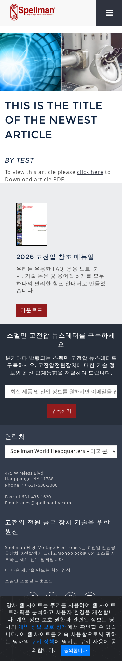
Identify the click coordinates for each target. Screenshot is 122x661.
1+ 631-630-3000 (40, 485)
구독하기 (61, 411)
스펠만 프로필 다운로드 (29, 581)
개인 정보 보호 (37, 626)
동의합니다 (75, 650)
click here (90, 172)
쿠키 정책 (43, 641)
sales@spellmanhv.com (45, 503)
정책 (61, 626)
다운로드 (31, 310)
